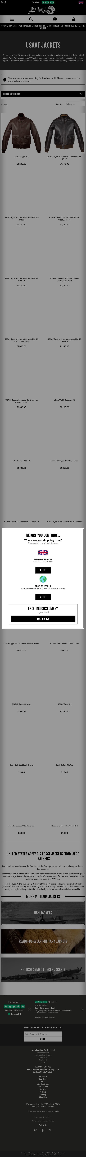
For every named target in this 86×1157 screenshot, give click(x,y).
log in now (43, 619)
